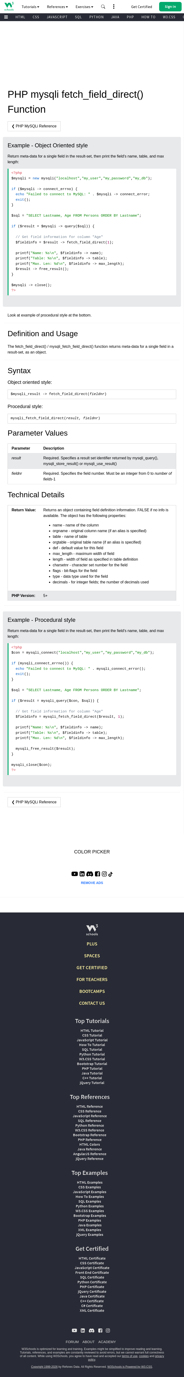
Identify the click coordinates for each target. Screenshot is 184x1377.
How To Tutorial (92, 1044)
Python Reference (89, 1125)
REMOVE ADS (92, 883)
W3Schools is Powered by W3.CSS (130, 1366)
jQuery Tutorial (92, 1082)
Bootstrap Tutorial (92, 1063)
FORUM (72, 1342)
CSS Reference (89, 1111)
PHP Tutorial (92, 1068)
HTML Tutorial (92, 1030)
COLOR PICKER (92, 851)
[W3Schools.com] (92, 932)
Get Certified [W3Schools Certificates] (141, 6)
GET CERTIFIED (92, 967)
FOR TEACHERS (92, 979)
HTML (20, 17)
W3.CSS (169, 17)
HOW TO (148, 17)
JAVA (115, 17)
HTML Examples (90, 1182)
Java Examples (90, 1225)
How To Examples (90, 1196)
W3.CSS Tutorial (92, 1058)
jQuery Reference (89, 1158)
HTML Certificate (92, 1258)
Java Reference (89, 1149)
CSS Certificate (92, 1263)
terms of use (130, 1356)
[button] (103, 6)
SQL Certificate (92, 1277)
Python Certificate (92, 1281)
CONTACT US (92, 1003)
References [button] (57, 6)
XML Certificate (92, 1310)
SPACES (92, 955)
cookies (144, 1356)
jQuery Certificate (92, 1291)
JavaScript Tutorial (92, 1039)
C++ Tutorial (92, 1077)
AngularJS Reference (89, 1153)
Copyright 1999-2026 (44, 1366)
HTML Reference (89, 1106)
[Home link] (9, 6)
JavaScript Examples (89, 1191)
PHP (130, 17)
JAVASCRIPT (57, 17)
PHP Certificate (92, 1286)
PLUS (92, 944)
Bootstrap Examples (89, 1215)
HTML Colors (89, 1144)
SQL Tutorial (92, 1049)
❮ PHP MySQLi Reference (34, 126)
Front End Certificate (92, 1272)
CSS (36, 17)
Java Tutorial (92, 1073)
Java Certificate (92, 1296)
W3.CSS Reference (89, 1130)
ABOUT (88, 1342)
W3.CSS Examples (90, 1210)
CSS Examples (89, 1187)
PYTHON (96, 17)
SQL (78, 17)
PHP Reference (90, 1139)
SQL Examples (89, 1201)
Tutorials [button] (30, 6)
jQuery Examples (89, 1234)
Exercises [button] (84, 6)
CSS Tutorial (92, 1035)
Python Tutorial (92, 1054)
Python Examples (90, 1206)
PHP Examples (89, 1220)
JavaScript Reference (90, 1115)
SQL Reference (89, 1120)
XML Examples (89, 1229)
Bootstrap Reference (89, 1134)
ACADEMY (107, 1342)
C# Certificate (92, 1305)
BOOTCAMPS (92, 991)
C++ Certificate (92, 1300)
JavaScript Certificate (92, 1267)
